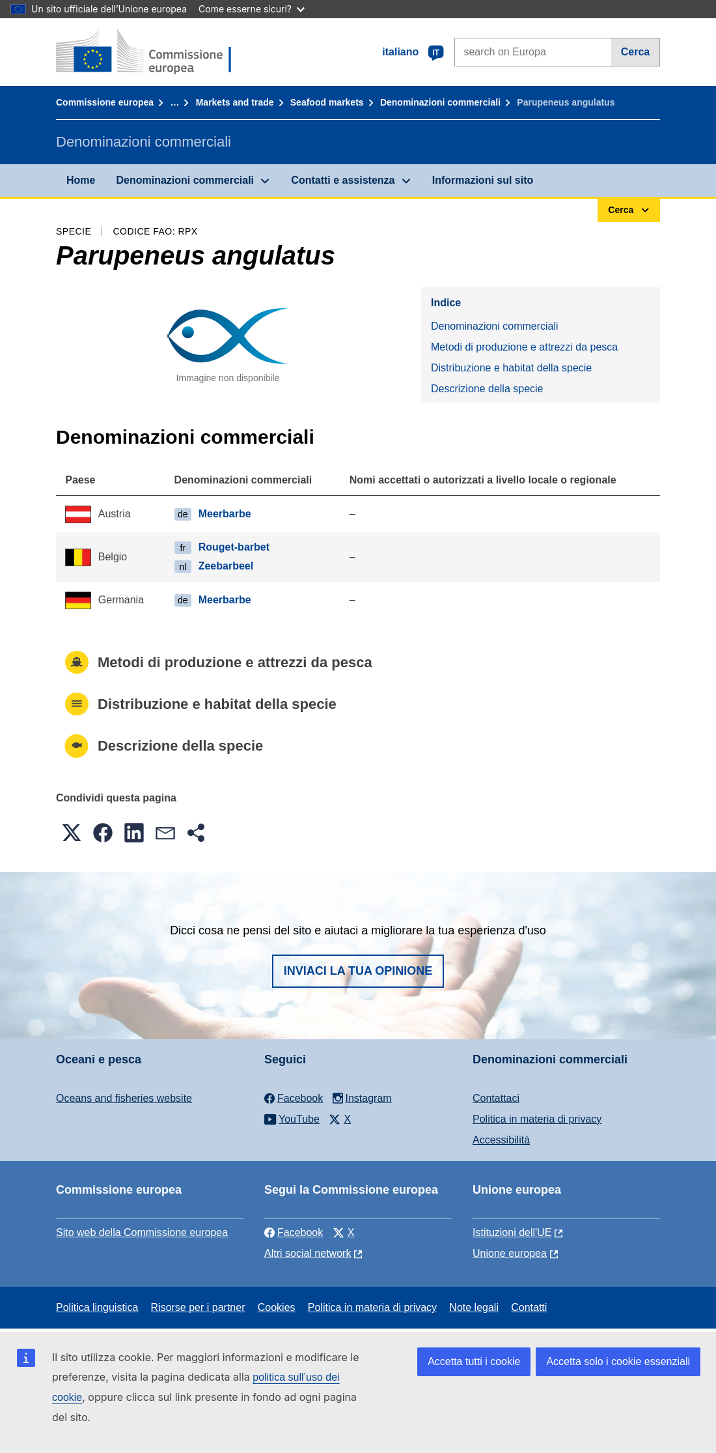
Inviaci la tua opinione (358, 970)
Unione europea (510, 1253)
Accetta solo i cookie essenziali (618, 1361)
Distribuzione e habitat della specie (511, 367)
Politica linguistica (97, 1307)
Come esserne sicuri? (252, 8)
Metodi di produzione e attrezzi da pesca (524, 346)
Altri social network (307, 1253)
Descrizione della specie (487, 388)
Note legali (474, 1307)
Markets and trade (235, 102)
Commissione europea (105, 102)
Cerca (635, 51)
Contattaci (496, 1098)
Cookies (277, 1307)
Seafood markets (327, 102)
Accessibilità (501, 1139)
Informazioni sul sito (483, 180)
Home (80, 180)
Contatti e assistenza (342, 180)
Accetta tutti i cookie (474, 1361)
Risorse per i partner (198, 1307)
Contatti (529, 1307)
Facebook (293, 1232)
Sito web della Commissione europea (142, 1232)
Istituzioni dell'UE (512, 1232)
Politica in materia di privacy (537, 1119)
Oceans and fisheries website (124, 1098)
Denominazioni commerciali (440, 102)
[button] (72, 833)
